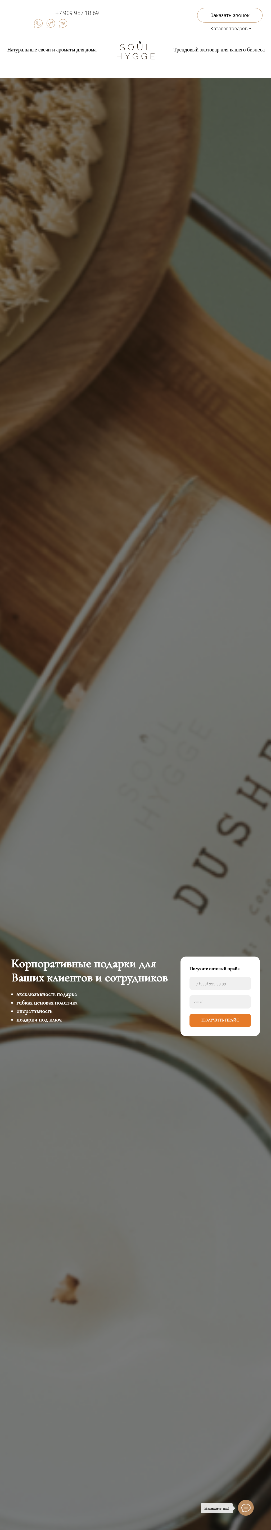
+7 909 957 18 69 (77, 13)
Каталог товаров (229, 28)
